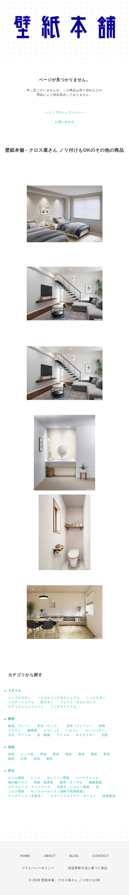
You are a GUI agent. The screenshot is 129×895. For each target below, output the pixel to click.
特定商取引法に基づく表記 (88, 868)
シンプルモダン (19, 697)
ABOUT (50, 856)
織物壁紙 (95, 782)
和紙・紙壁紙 (44, 782)
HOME (25, 856)
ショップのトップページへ (64, 112)
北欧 (104, 735)
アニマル (63, 735)
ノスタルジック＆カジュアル (58, 697)
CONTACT (101, 856)
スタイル (14, 690)
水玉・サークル (19, 735)
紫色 (94, 754)
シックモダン (96, 697)
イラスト (14, 730)
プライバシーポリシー (37, 868)
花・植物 (43, 735)
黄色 (56, 754)
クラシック (51, 730)
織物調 (32, 730)
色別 (11, 747)
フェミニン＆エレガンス (78, 702)
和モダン (47, 702)
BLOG (74, 856)
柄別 (11, 719)
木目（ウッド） (48, 726)
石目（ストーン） (79, 726)
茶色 (107, 754)
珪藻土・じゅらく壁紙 (73, 787)
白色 (24, 758)
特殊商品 (109, 796)
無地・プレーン (19, 726)
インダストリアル (63, 706)
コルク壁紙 (16, 791)
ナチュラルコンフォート (26, 706)
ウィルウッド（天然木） (26, 796)
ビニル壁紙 (16, 778)
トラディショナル (21, 702)
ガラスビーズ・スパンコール (29, 787)
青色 (81, 754)
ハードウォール (87, 778)
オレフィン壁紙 (58, 778)
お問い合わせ (64, 122)
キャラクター (85, 735)
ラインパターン (96, 730)
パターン (72, 730)
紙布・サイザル (71, 782)
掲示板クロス (18, 782)
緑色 (68, 754)
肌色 (11, 758)
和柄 (102, 726)
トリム (35, 778)
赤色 (11, 754)
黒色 (49, 758)
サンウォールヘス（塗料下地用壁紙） (58, 791)
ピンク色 (27, 754)
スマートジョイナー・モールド (73, 796)
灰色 (37, 758)
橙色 (43, 754)
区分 (11, 771)
